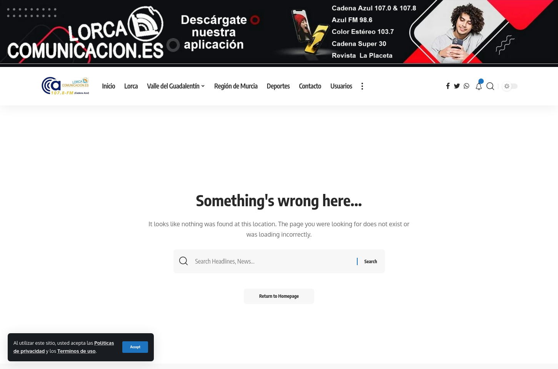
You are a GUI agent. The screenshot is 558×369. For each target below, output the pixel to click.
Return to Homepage (279, 296)
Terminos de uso (76, 351)
